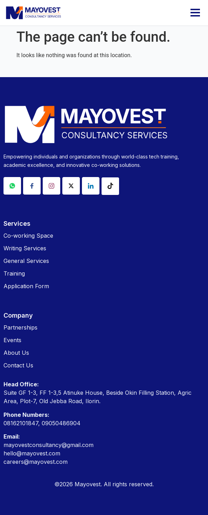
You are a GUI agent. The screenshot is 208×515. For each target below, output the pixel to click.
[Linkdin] (90, 186)
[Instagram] (51, 186)
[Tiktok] (110, 186)
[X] (71, 186)
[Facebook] (32, 186)
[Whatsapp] (12, 186)
